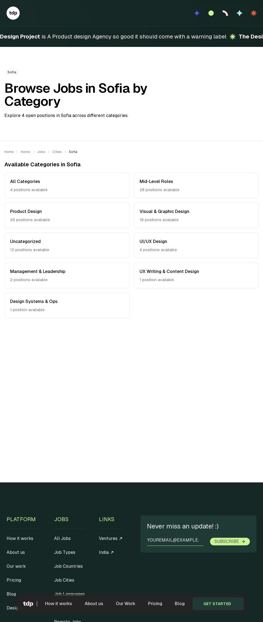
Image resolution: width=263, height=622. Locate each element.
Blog (180, 603)
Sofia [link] (73, 152)
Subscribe (230, 541)
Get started (217, 604)
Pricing (155, 603)
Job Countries (68, 566)
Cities (57, 152)
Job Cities (64, 580)
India (106, 552)
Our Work (125, 603)
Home (9, 152)
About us (94, 603)
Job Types (64, 552)
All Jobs (62, 538)
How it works (58, 603)
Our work (16, 566)
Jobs (41, 152)
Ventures (111, 538)
